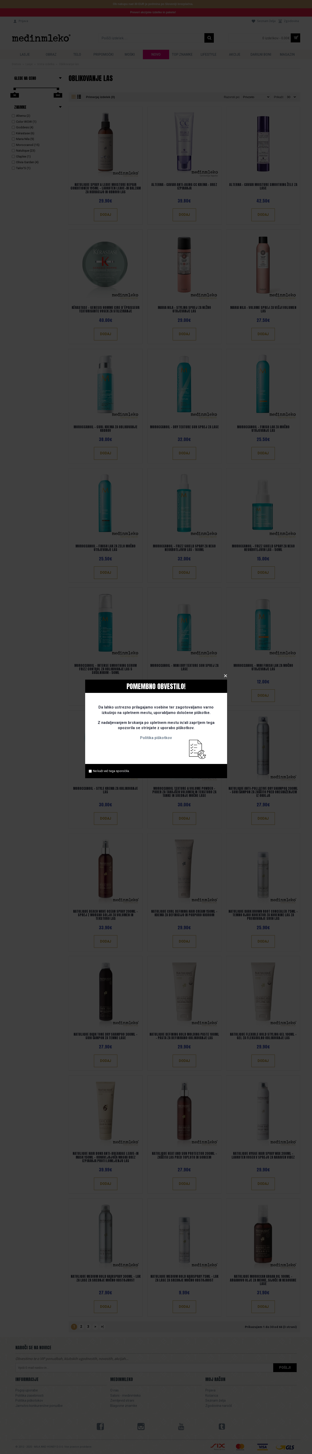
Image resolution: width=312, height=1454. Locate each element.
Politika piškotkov (156, 738)
